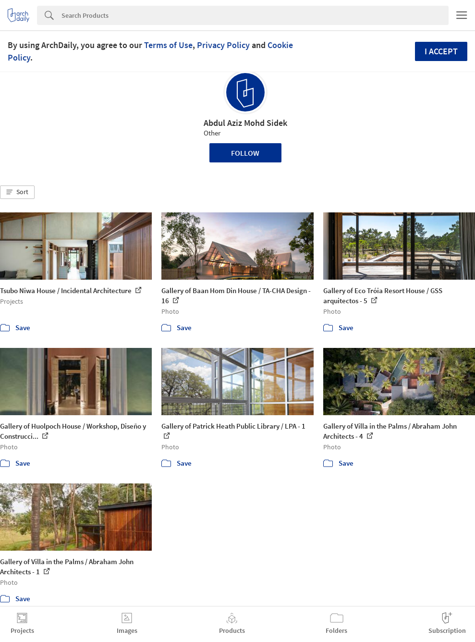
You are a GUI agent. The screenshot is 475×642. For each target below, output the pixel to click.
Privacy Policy (223, 44)
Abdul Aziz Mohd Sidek (245, 122)
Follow (245, 153)
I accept (441, 51)
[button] (17, 192)
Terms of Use (168, 44)
